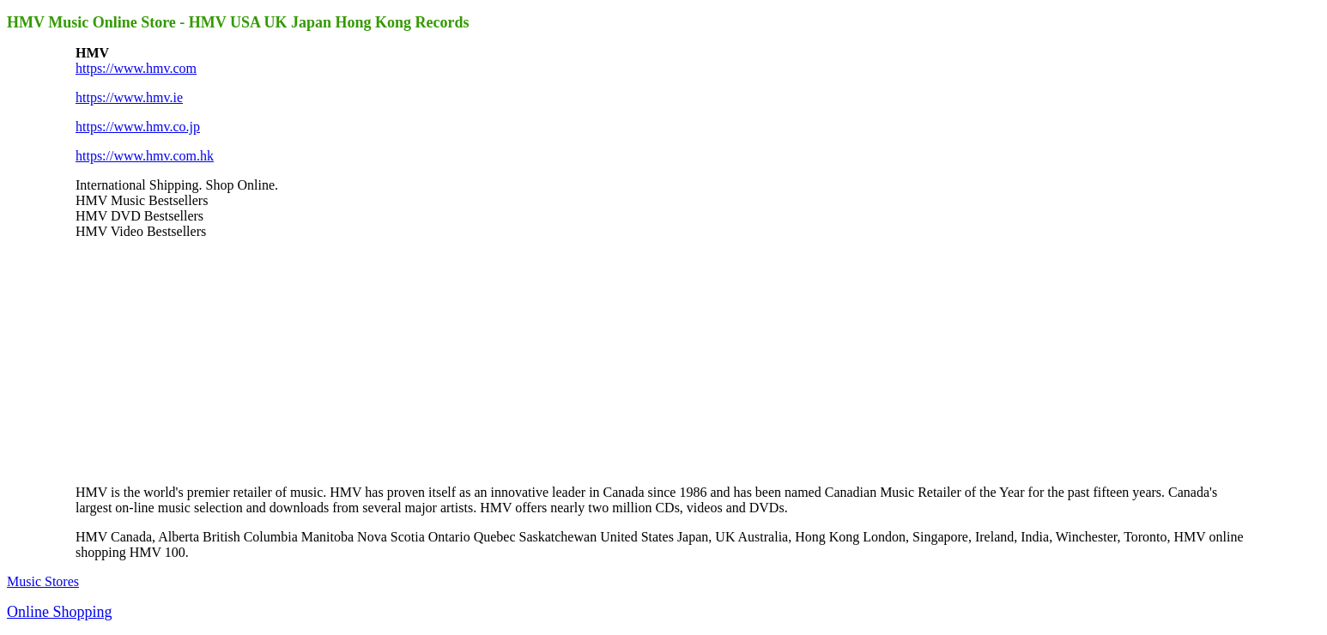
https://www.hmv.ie (129, 97)
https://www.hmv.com (136, 68)
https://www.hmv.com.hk (145, 155)
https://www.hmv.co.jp (138, 126)
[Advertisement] (204, 360)
